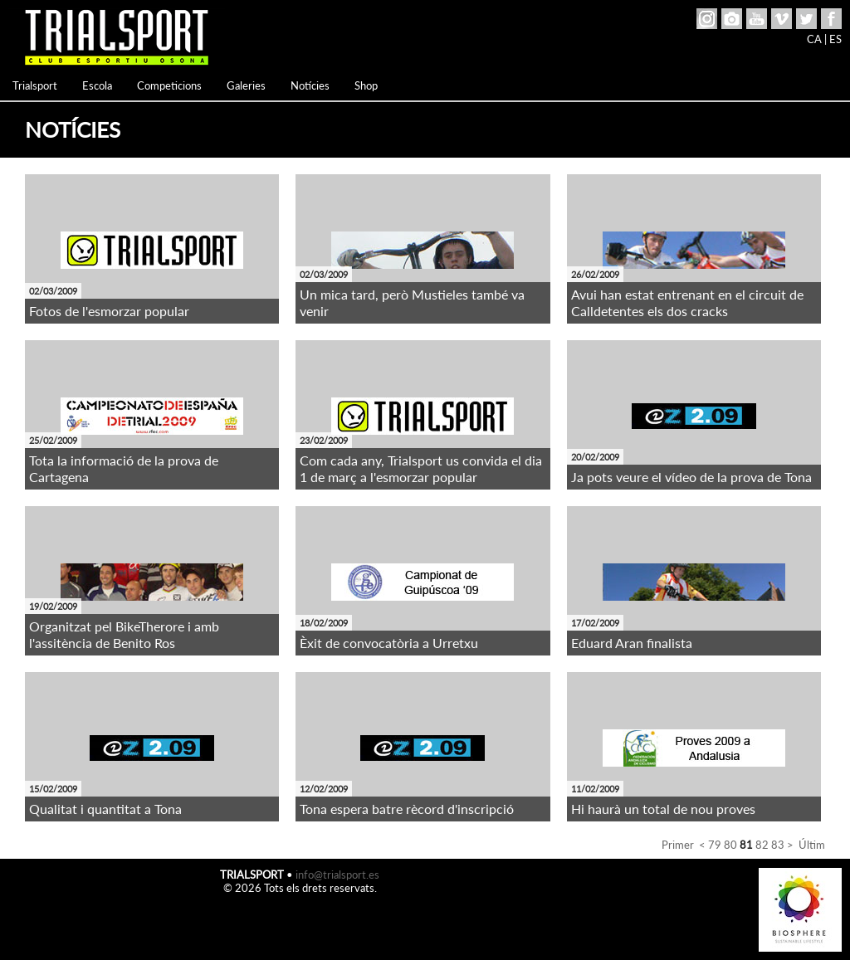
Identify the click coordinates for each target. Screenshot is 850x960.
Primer (678, 844)
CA (814, 39)
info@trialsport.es (337, 874)
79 (714, 844)
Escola (97, 85)
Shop (366, 85)
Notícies (310, 85)
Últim (812, 844)
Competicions (169, 85)
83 (777, 844)
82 (762, 844)
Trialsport (34, 85)
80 (730, 844)
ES (835, 39)
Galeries (246, 85)
